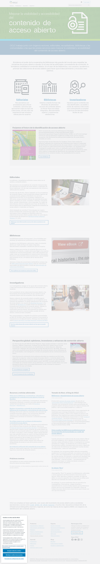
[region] (14, 539)
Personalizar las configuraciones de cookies (14, 558)
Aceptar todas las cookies (14, 550)
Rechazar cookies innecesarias (14, 555)
